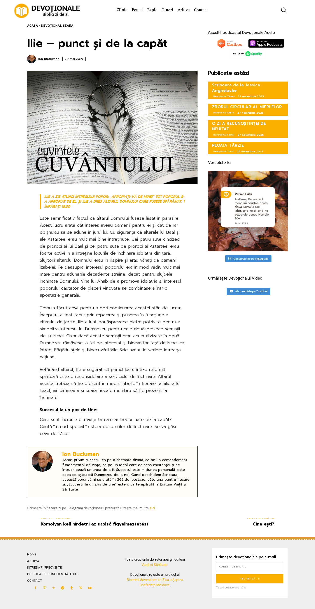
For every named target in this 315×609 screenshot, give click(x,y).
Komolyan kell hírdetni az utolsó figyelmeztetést (95, 524)
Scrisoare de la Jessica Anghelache (236, 88)
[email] (249, 566)
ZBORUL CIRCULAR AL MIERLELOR (247, 107)
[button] (283, 10)
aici (152, 508)
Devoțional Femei (223, 134)
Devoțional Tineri (223, 96)
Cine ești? (263, 524)
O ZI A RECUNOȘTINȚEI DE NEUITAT (239, 126)
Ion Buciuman (49, 59)
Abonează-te (250, 578)
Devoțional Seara (57, 25)
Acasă (32, 25)
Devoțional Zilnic (223, 151)
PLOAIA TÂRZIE (228, 145)
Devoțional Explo (223, 112)
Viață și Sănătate (155, 565)
